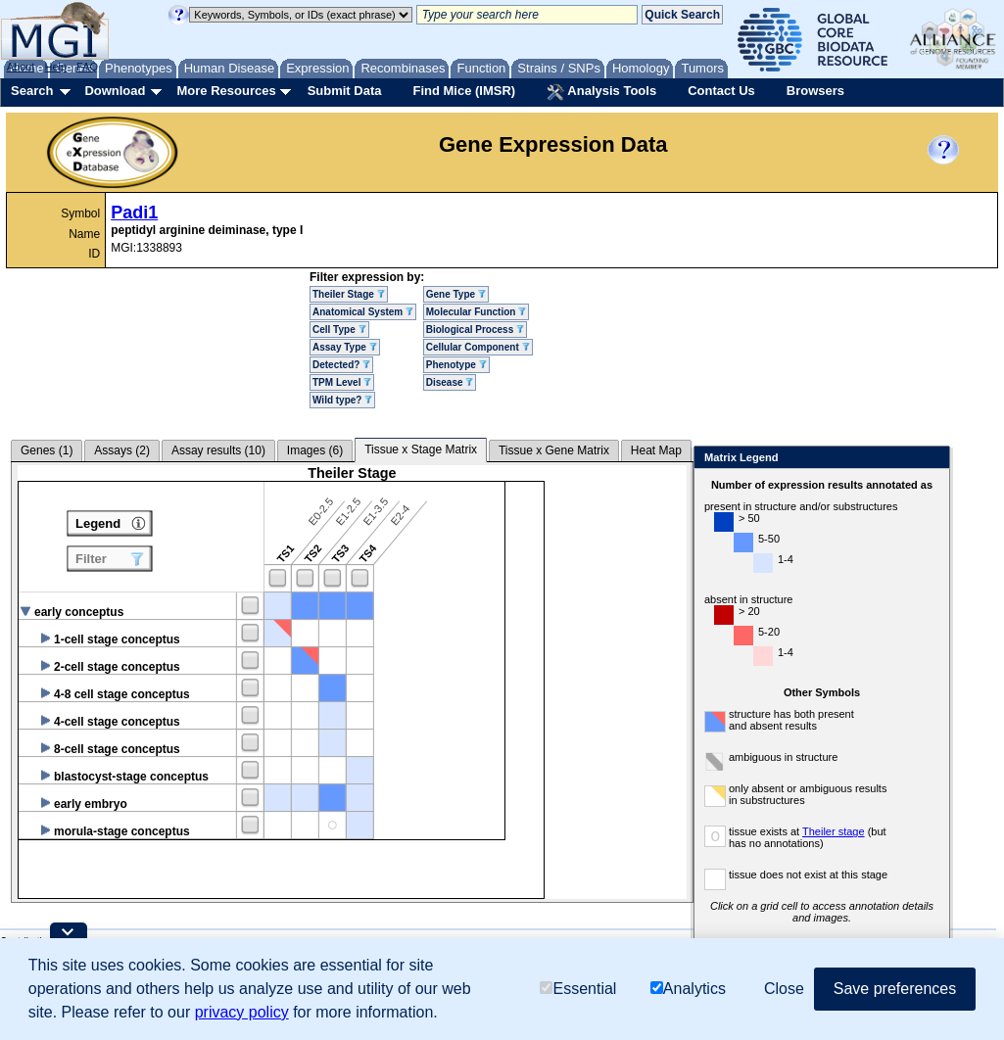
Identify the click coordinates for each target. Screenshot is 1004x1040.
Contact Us (721, 90)
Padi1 (134, 212)
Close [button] (784, 988)
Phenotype (456, 364)
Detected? (341, 364)
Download (114, 90)
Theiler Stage (348, 294)
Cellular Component (478, 347)
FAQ (87, 66)
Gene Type (456, 294)
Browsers (815, 90)
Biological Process (475, 329)
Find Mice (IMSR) (463, 90)
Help (55, 66)
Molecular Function (476, 312)
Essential (578, 988)
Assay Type (344, 347)
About (21, 66)
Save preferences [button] (895, 988)
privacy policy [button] (242, 1012)
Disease (450, 382)
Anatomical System (362, 312)
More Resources (225, 90)
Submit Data (345, 90)
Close (931, 458)
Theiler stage (833, 831)
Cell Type (339, 329)
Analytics (688, 988)
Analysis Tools (601, 92)
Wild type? (342, 400)
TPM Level (341, 382)
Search (32, 90)
